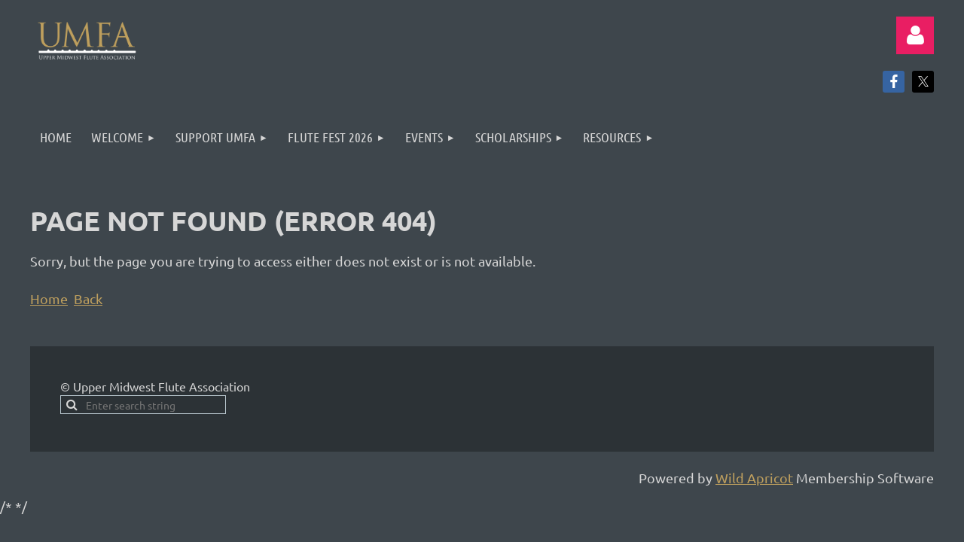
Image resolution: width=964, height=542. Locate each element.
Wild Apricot (754, 478)
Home (49, 298)
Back (88, 298)
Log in (915, 35)
